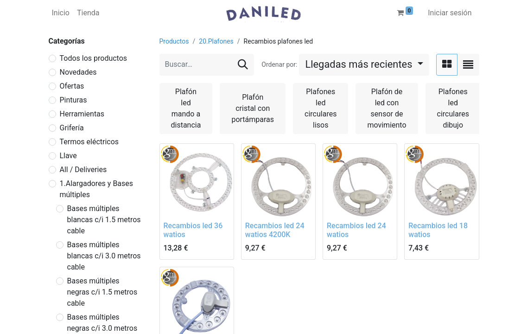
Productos (174, 41)
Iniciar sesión (449, 12)
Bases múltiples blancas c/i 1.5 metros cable (104, 219)
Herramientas (82, 113)
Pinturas (73, 100)
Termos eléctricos (89, 141)
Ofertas (72, 86)
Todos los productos (93, 58)
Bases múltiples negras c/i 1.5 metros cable (102, 292)
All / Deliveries (83, 169)
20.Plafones (216, 41)
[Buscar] (243, 65)
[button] (364, 65)
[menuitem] (60, 13)
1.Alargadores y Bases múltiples (96, 189)
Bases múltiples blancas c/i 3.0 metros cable (104, 255)
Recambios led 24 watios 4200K (275, 230)
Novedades (78, 72)
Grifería (72, 127)
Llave (68, 155)
